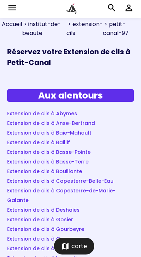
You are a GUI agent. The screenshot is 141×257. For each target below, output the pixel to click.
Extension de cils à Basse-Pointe (49, 152)
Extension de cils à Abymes (42, 113)
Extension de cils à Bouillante (44, 171)
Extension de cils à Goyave (41, 238)
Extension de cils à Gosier (40, 219)
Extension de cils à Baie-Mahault (49, 132)
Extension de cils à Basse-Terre (48, 161)
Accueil (12, 24)
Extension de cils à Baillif (38, 142)
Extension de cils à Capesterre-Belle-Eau (60, 181)
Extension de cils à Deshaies (43, 209)
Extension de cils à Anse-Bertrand (51, 123)
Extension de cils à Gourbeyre (45, 229)
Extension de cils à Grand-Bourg (49, 248)
